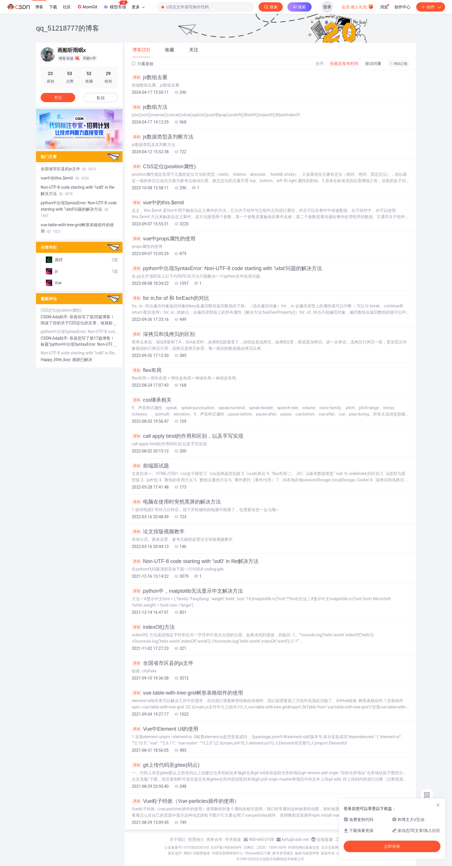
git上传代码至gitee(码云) (165, 765)
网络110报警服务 (197, 853)
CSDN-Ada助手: (55, 317)
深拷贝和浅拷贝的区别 (163, 334)
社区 (67, 7)
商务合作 (214, 839)
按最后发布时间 (344, 63)
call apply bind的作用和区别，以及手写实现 (187, 436)
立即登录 (392, 846)
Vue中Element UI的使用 (165, 729)
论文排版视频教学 (158, 531)
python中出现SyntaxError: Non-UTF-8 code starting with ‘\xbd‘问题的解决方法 (227, 268)
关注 (58, 97)
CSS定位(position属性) (164, 166)
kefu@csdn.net (295, 839)
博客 (39, 7)
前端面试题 (150, 466)
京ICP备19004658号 (226, 848)
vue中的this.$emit (158, 202)
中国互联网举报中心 (227, 853)
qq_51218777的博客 (67, 28)
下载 (53, 7)
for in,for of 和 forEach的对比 (170, 298)
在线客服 (325, 839)
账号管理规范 (282, 853)
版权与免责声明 (307, 853)
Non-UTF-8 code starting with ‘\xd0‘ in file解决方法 (195, 561)
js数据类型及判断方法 (162, 137)
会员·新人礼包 (358, 6)
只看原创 (142, 63)
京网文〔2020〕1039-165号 (265, 848)
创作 (431, 7)
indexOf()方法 (153, 627)
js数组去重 (149, 77)
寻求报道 (233, 839)
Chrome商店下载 (258, 853)
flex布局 (146, 370)
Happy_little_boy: (56, 359)
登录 (327, 7)
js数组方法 (149, 107)
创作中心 (402, 7)
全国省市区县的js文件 (162, 663)
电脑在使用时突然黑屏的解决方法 (176, 502)
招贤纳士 (196, 839)
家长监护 (175, 853)
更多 (138, 7)
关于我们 (178, 839)
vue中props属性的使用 (163, 239)
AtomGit (87, 7)
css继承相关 (152, 400)
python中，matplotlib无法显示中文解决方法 (187, 591)
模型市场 (115, 5)
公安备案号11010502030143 (186, 848)
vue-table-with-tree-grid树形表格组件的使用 (187, 693)
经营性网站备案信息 (303, 848)
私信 (101, 98)
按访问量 (373, 63)
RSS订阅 (398, 64)
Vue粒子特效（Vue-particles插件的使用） (185, 801)
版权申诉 (328, 853)
